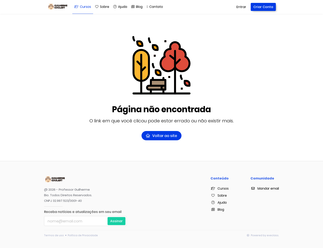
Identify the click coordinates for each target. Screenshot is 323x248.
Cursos (220, 188)
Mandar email (264, 188)
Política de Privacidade (83, 235)
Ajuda (219, 202)
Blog (217, 209)
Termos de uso (54, 235)
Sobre (219, 195)
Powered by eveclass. (263, 235)
